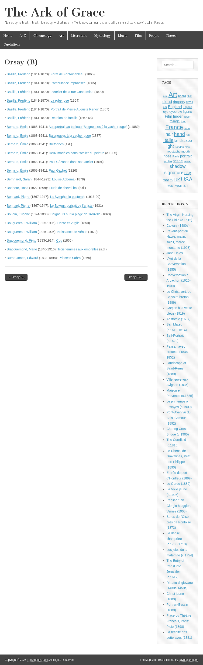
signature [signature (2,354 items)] (174, 172)
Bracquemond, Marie (22, 249)
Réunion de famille (64, 118)
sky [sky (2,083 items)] (187, 172)
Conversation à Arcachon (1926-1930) (178, 280)
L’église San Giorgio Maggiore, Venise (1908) (179, 505)
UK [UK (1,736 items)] (177, 180)
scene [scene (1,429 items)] (178, 161)
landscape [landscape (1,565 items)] (183, 140)
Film (138, 36)
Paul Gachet (58, 170)
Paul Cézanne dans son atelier (71, 162)
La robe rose (60, 100)
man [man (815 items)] (187, 147)
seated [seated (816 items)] (187, 161)
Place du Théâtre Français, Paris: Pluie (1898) (178, 621)
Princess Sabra (69, 258)
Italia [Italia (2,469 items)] (168, 140)
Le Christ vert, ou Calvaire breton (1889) (178, 297)
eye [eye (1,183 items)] (166, 111)
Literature (79, 36)
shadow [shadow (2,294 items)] (178, 166)
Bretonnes (56, 144)
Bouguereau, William (22, 223)
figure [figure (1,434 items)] (187, 111)
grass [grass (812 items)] (187, 128)
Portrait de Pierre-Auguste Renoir (75, 109)
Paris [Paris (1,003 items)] (175, 156)
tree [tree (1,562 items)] (166, 180)
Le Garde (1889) (178, 483)
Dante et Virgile (68, 223)
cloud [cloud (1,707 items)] (167, 101)
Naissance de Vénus (72, 232)
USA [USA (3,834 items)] (187, 179)
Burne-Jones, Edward (22, 258)
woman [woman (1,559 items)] (181, 185)
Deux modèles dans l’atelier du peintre (76, 153)
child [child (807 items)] (189, 96)
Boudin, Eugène (18, 214)
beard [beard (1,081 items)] (182, 96)
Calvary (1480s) (177, 225)
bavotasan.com (188, 660)
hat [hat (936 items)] (188, 134)
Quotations (11, 45)
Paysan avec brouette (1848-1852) (177, 352)
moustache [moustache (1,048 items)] (172, 151)
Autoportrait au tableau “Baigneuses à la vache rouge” (88, 127)
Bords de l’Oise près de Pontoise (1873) (178, 522)
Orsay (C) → (136, 277)
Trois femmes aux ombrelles (77, 249)
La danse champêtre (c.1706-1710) (176, 538)
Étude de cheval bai (63, 188)
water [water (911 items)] (171, 185)
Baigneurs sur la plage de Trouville (75, 214)
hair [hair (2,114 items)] (169, 134)
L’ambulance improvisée (68, 83)
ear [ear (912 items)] (165, 107)
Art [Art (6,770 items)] (173, 94)
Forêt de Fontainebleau (67, 74)
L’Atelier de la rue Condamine (72, 92)
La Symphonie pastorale (67, 197)
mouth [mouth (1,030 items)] (185, 151)
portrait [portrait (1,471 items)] (186, 156)
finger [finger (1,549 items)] (178, 116)
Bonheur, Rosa (17, 188)
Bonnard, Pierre (18, 197)
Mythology (102, 36)
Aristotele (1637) (178, 319)
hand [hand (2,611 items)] (179, 134)
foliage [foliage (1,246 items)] (175, 121)
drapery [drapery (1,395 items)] (179, 102)
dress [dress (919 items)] (189, 102)
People (154, 36)
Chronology (42, 36)
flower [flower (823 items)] (187, 116)
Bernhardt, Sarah (19, 179)
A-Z (23, 36)
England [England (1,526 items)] (175, 107)
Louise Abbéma (63, 179)
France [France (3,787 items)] (174, 127)
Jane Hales (174, 253)
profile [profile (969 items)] (168, 161)
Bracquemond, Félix (21, 240)
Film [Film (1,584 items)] (168, 116)
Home (7, 36)
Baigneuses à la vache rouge (70, 135)
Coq (59, 240)
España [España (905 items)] (187, 107)
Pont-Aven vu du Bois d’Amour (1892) (178, 417)
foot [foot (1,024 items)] (183, 121)
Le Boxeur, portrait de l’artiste (71, 205)
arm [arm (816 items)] (165, 96)
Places (171, 36)
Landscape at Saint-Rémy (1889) (176, 368)
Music (122, 36)
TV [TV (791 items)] (171, 180)
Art (61, 36)
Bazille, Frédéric (18, 74)
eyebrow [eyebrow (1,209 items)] (175, 111)
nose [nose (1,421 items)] (168, 156)
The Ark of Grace (55, 12)
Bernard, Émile (17, 127)
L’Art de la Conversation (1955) (176, 264)
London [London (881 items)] (179, 146)
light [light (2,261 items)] (169, 146)
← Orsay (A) (16, 277)
